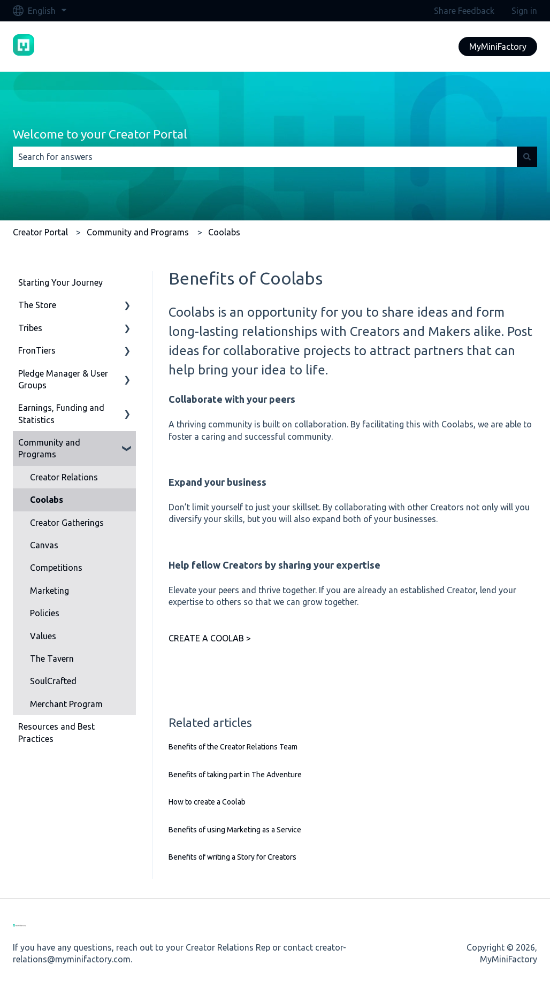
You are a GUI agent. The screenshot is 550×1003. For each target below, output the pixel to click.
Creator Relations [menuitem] (64, 477)
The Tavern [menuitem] (52, 658)
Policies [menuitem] (44, 613)
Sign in (524, 11)
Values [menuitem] (43, 636)
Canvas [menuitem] (44, 545)
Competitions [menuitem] (56, 567)
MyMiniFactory (497, 46)
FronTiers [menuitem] (37, 350)
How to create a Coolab (207, 802)
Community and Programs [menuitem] (49, 448)
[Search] (527, 157)
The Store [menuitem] (37, 305)
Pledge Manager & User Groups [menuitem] (63, 379)
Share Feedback (464, 11)
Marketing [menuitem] (49, 590)
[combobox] (265, 157)
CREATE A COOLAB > (210, 638)
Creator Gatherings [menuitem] (67, 522)
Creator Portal (40, 232)
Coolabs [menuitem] (46, 499)
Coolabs (224, 232)
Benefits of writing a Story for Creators (232, 857)
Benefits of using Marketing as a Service (235, 829)
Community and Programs (138, 232)
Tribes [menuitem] (30, 328)
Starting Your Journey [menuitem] (60, 282)
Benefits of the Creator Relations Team (233, 746)
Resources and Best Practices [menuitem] (56, 732)
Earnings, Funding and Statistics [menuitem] (61, 413)
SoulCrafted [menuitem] (53, 681)
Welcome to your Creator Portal (100, 134)
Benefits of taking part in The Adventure (235, 774)
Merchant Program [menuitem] (66, 704)
